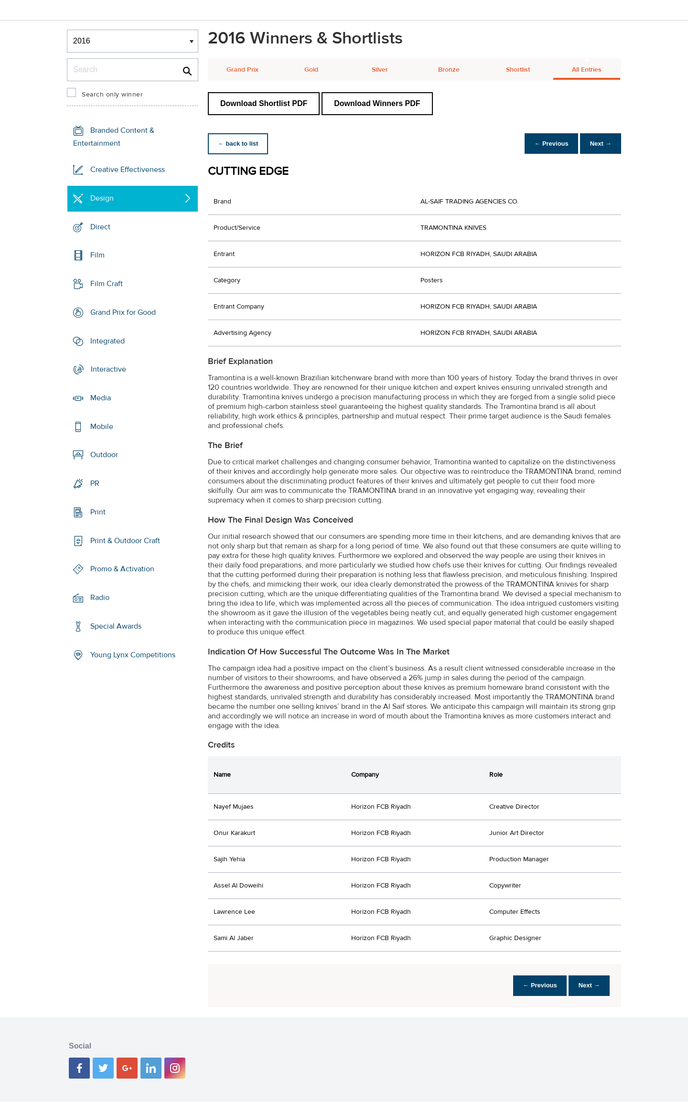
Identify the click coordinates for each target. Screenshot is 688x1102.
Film (97, 255)
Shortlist (518, 69)
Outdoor (104, 455)
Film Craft (106, 284)
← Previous (546, 143)
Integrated (107, 340)
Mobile (101, 426)
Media (100, 398)
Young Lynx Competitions (132, 654)
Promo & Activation (122, 569)
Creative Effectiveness (127, 169)
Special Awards (115, 626)
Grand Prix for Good (123, 312)
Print (98, 512)
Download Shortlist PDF (263, 103)
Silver (380, 69)
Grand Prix (242, 69)
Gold (311, 69)
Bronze (449, 69)
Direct (100, 226)
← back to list (239, 143)
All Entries (587, 69)
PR (94, 483)
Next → (599, 143)
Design (102, 198)
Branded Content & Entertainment (113, 137)
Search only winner (112, 94)
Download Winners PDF (377, 103)
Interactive (108, 369)
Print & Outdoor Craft (125, 541)
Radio (99, 597)
